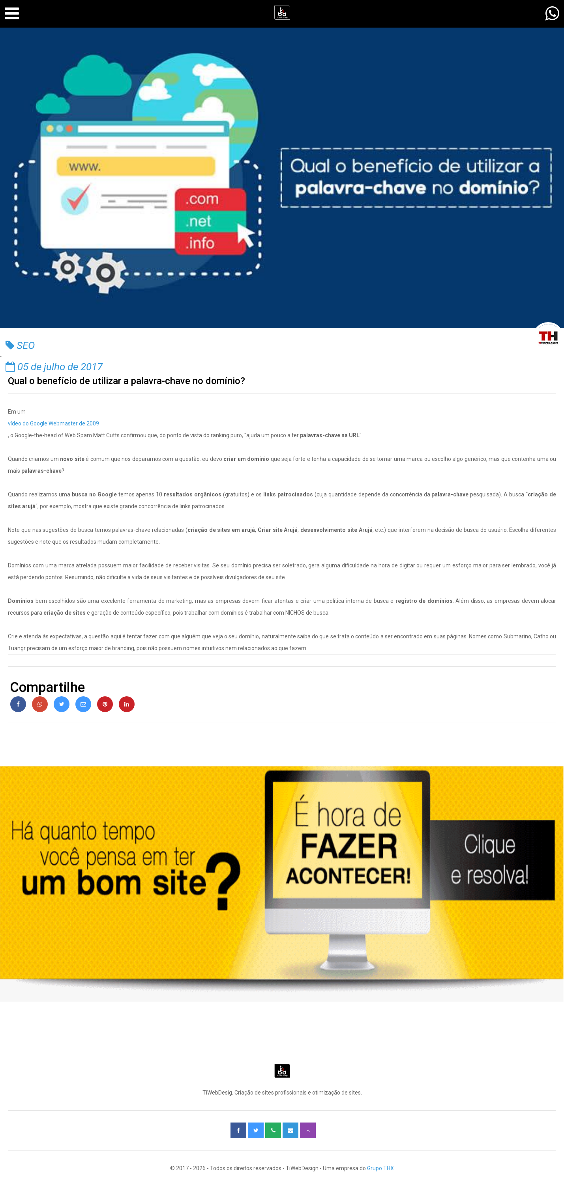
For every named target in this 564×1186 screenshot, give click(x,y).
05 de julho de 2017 (54, 367)
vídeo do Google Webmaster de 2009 (53, 423)
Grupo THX (380, 1168)
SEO (20, 345)
